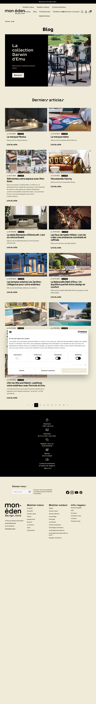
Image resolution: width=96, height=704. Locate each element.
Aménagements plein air (57, 530)
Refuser (21, 370)
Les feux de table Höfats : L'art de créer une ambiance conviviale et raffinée (68, 237)
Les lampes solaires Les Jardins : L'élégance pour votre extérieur (24, 283)
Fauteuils (30, 511)
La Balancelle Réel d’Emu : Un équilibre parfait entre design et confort (68, 284)
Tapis (28, 527)
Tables (29, 516)
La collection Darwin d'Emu (22, 52)
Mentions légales (76, 508)
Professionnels (75, 521)
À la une (20, 133)
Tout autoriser (74, 370)
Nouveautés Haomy (61, 179)
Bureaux (29, 522)
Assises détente (54, 514)
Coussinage (52, 516)
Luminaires (30, 525)
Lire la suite (12, 144)
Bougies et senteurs (55, 538)
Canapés (30, 508)
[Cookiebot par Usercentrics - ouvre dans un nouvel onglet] (79, 332)
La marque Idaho (60, 137)
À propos (74, 513)
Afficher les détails (77, 365)
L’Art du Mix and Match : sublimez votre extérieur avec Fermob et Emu (26, 384)
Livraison (74, 518)
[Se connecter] (86, 11)
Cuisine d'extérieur (55, 525)
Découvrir (18, 75)
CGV (72, 510)
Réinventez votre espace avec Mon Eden (25, 180)
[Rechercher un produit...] (82, 12)
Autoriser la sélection (48, 370)
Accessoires (31, 530)
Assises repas (31, 514)
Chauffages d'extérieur (56, 527)
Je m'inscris (30, 492)
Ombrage (52, 519)
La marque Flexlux (16, 137)
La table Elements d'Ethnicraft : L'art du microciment (26, 236)
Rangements (31, 519)
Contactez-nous (10, 529)
